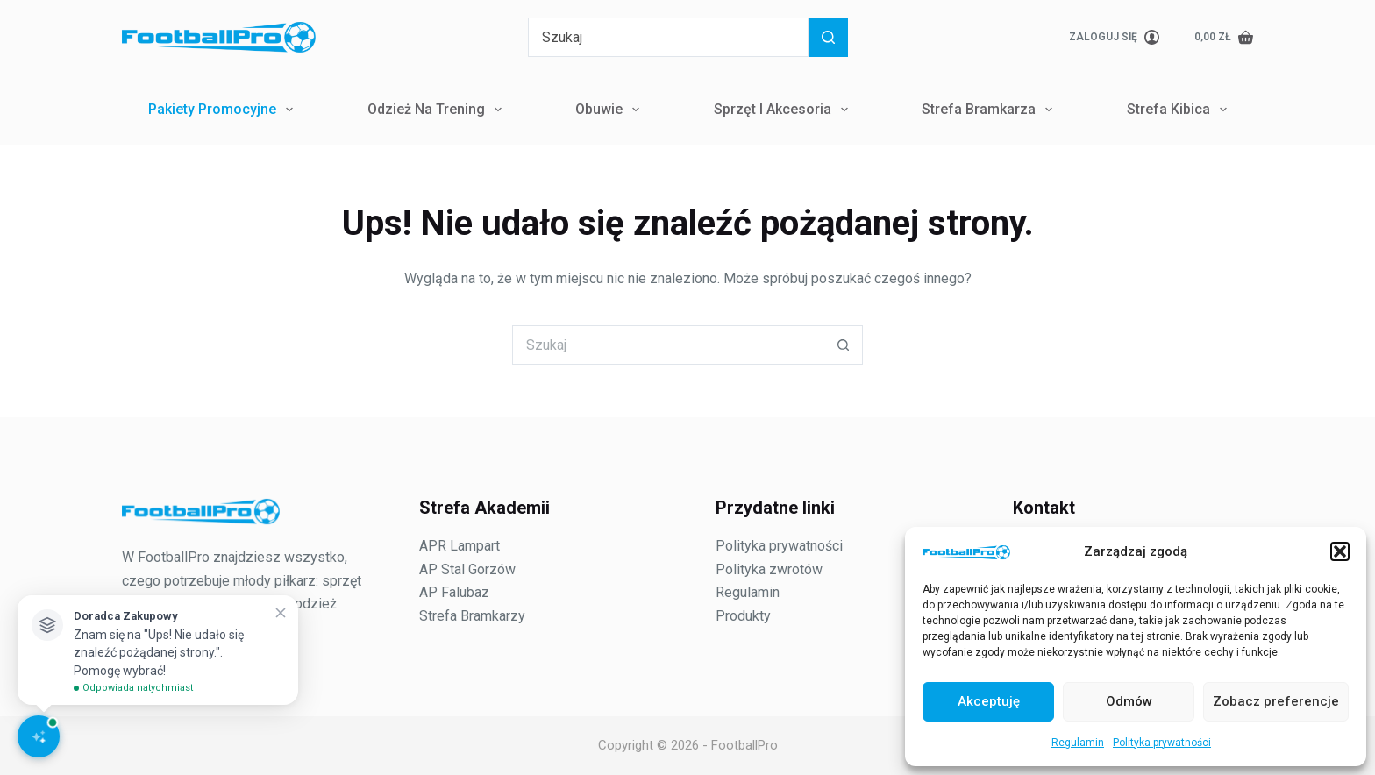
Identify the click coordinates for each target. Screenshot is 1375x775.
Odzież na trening (438, 109)
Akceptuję (989, 701)
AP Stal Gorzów (467, 569)
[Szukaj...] (668, 37)
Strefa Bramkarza (990, 109)
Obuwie (610, 109)
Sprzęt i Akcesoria (784, 109)
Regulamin (1077, 742)
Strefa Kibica (1180, 109)
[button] (1340, 551)
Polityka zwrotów (769, 569)
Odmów (1129, 701)
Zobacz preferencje (1276, 701)
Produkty (743, 616)
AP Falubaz (454, 592)
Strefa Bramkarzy (472, 616)
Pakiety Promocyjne (224, 109)
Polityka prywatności (1162, 742)
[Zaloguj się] (1114, 37)
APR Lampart (459, 545)
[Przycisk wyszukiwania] (828, 37)
